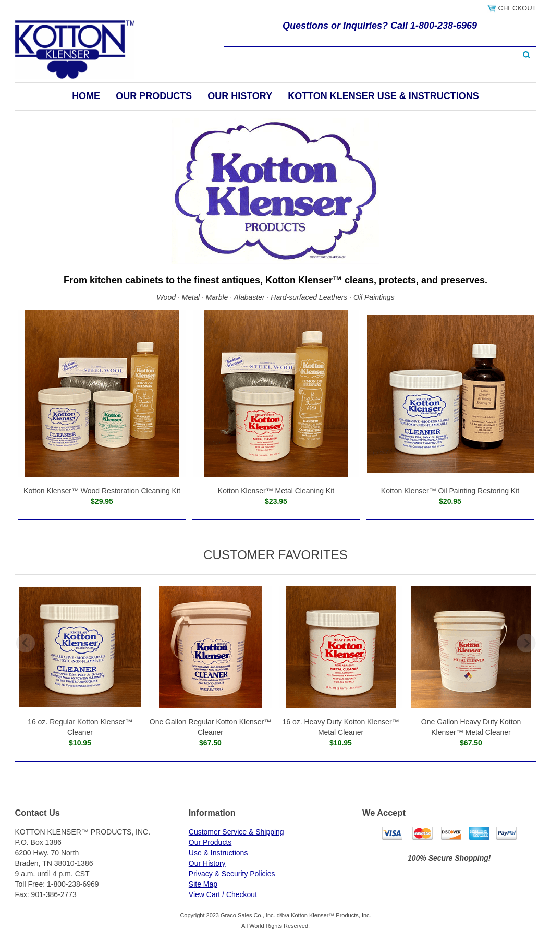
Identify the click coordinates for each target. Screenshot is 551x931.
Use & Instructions (218, 853)
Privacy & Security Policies (232, 873)
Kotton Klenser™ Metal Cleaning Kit (276, 491)
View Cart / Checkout (223, 894)
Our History (239, 96)
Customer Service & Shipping (236, 832)
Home (86, 96)
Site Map (203, 884)
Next (526, 643)
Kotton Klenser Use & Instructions (383, 96)
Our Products (154, 96)
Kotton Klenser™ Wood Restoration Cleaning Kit (101, 491)
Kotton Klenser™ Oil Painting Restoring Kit (450, 491)
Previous (25, 643)
